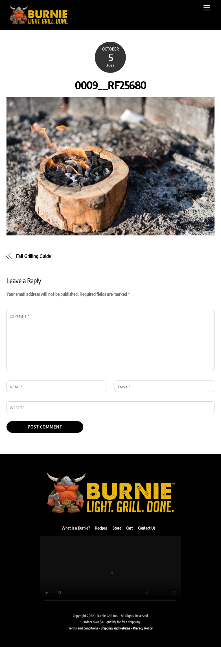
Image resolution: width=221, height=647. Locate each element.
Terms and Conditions (83, 628)
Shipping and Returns (115, 628)
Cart (129, 527)
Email (124, 386)
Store (117, 527)
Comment (19, 316)
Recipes (101, 527)
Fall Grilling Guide (33, 256)
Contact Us (147, 527)
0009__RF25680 (110, 84)
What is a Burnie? (76, 527)
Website (17, 407)
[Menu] (206, 7)
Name (16, 386)
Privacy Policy (143, 628)
